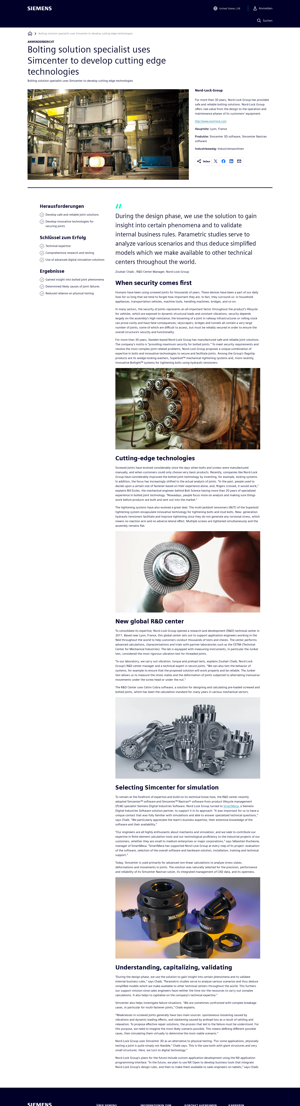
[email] (239, 161)
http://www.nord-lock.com (211, 121)
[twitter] (215, 161)
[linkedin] (231, 161)
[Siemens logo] (40, 8)
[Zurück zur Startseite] (30, 33)
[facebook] (223, 161)
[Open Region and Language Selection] (227, 8)
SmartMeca (231, 806)
